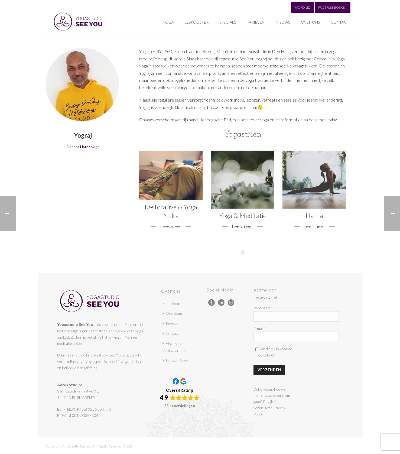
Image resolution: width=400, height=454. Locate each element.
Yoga (168, 22)
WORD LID (302, 7)
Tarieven (256, 22)
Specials (227, 22)
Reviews (170, 323)
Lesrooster (197, 22)
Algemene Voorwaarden (173, 347)
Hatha (85, 146)
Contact (340, 22)
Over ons (310, 22)
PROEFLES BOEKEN (332, 7)
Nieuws (282, 22)
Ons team (172, 313)
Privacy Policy (175, 360)
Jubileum (171, 303)
